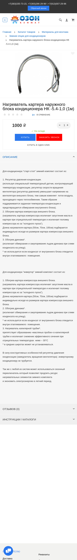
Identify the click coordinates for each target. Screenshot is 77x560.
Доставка (7, 558)
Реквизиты (44, 554)
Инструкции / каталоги (39, 419)
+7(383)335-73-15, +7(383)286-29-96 (27, 3)
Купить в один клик (38, 145)
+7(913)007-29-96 (57, 3)
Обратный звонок (38, 8)
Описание (39, 156)
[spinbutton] (64, 125)
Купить (25, 137)
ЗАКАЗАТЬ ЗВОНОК (49, 137)
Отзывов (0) (39, 409)
